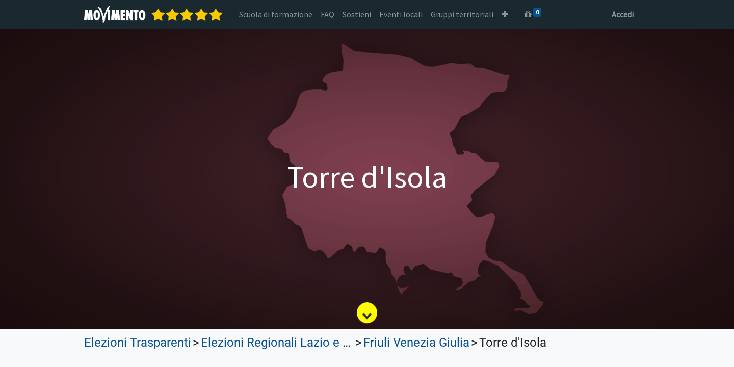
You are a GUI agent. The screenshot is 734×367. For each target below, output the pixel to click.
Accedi (623, 14)
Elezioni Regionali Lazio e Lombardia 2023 (316, 342)
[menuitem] (276, 14)
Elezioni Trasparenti (137, 342)
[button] (504, 14)
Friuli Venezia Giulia (416, 342)
